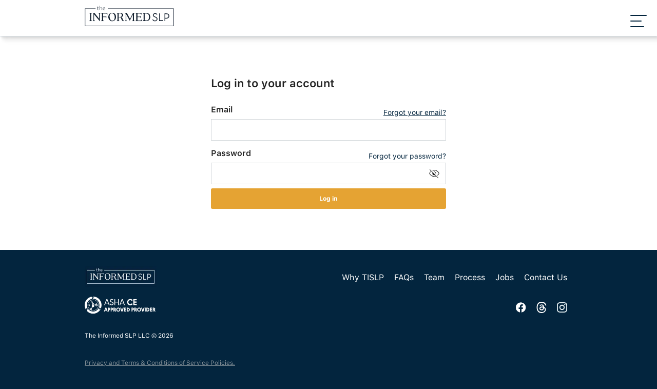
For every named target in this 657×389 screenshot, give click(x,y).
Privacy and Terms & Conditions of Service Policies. (160, 362)
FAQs (404, 277)
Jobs (504, 277)
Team (434, 277)
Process (470, 277)
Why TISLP (363, 277)
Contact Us (545, 277)
